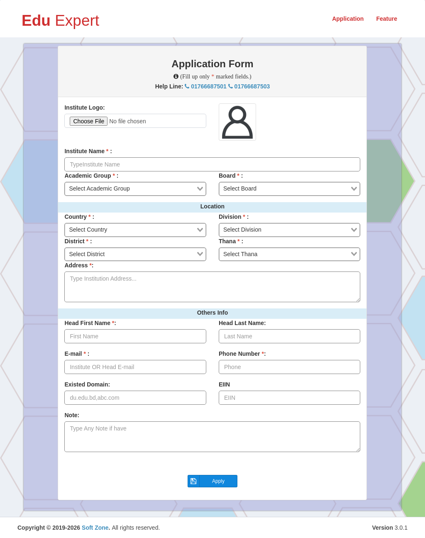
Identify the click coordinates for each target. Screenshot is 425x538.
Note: (71, 415)
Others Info (212, 312)
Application (348, 18)
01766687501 (206, 86)
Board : (231, 175)
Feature (386, 18)
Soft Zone (95, 527)
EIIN (224, 384)
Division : (234, 216)
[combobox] (135, 189)
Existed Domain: (87, 384)
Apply (206, 481)
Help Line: (212, 86)
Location (212, 206)
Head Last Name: (242, 323)
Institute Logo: (84, 107)
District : (78, 241)
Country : (79, 216)
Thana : (231, 241)
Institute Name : (88, 151)
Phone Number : (242, 353)
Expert (60, 19)
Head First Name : (90, 323)
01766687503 (249, 86)
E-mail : (76, 353)
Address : (78, 265)
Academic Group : (91, 175)
